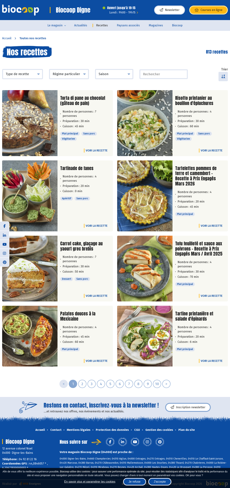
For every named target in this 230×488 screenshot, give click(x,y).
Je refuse (135, 481)
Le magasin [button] (55, 25)
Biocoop (177, 25)
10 (157, 384)
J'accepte (160, 481)
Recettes (102, 25)
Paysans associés (128, 25)
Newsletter (170, 10)
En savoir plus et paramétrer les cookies (89, 481)
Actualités (80, 25)
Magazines (156, 25)
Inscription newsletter (188, 407)
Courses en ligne (208, 10)
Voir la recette (96, 150)
